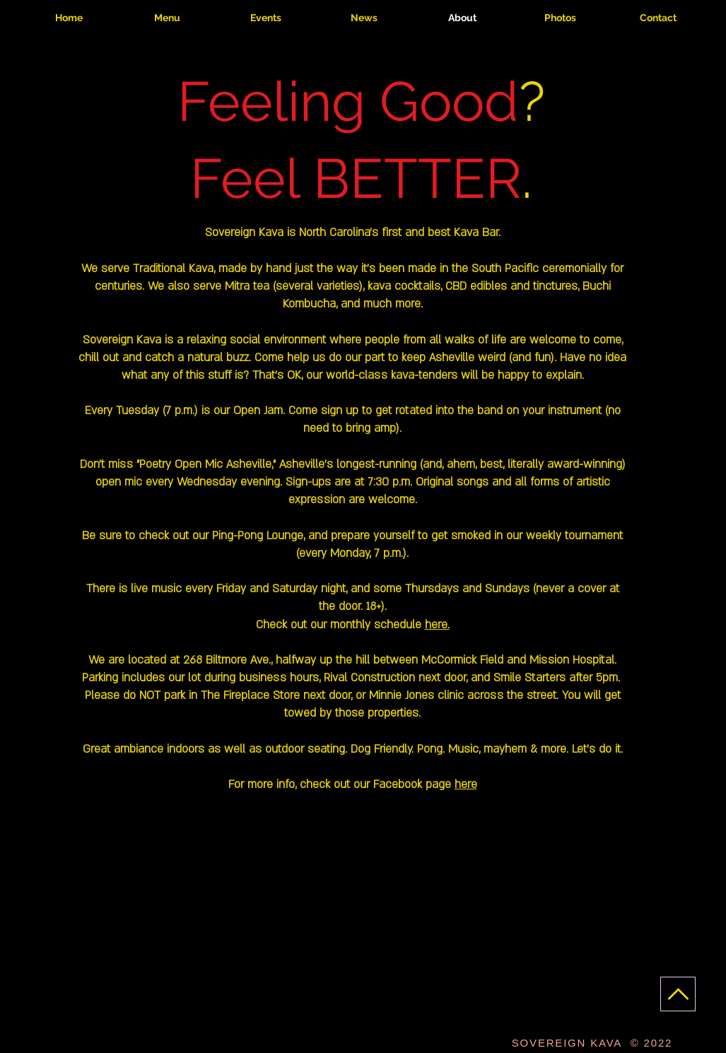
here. (437, 625)
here (466, 784)
